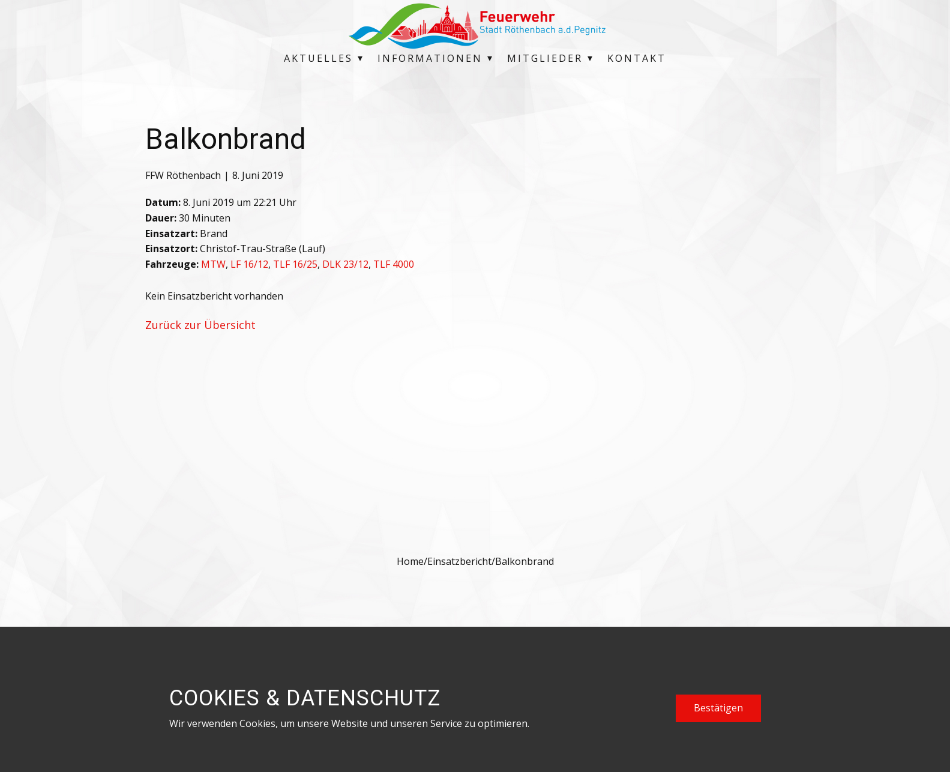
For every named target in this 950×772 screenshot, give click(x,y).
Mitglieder (545, 58)
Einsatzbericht (459, 561)
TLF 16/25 (295, 264)
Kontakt (636, 58)
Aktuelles (318, 58)
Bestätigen (718, 707)
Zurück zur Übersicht (200, 325)
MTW (213, 264)
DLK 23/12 (345, 264)
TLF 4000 (393, 264)
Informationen (430, 58)
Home (410, 561)
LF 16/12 (249, 264)
